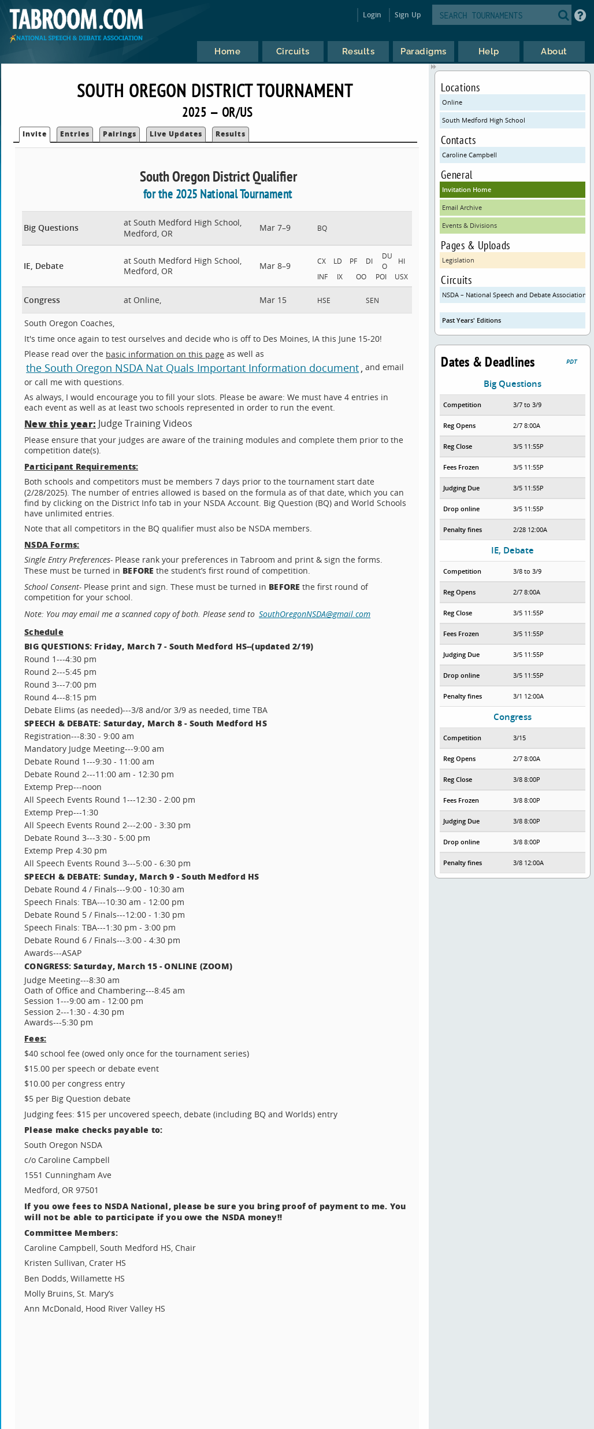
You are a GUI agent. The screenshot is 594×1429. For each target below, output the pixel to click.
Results (231, 134)
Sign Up (408, 15)
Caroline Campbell (469, 154)
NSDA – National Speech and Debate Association (513, 294)
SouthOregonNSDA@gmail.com (314, 613)
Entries (75, 134)
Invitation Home (466, 189)
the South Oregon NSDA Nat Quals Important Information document (192, 368)
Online (452, 102)
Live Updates (176, 134)
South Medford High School (483, 120)
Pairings (119, 134)
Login (372, 15)
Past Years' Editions (471, 320)
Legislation (458, 260)
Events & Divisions (469, 225)
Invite (35, 134)
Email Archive (462, 207)
